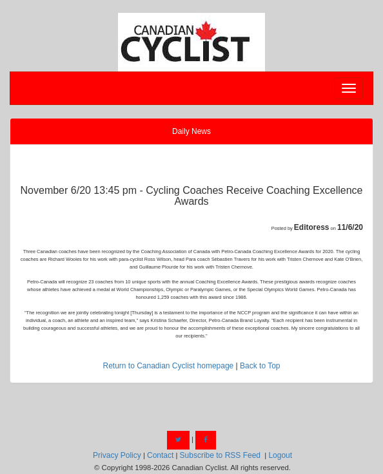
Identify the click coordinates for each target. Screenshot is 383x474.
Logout (280, 455)
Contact (160, 455)
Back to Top (260, 365)
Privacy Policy (117, 455)
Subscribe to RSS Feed (220, 455)
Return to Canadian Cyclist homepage (168, 365)
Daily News (191, 131)
